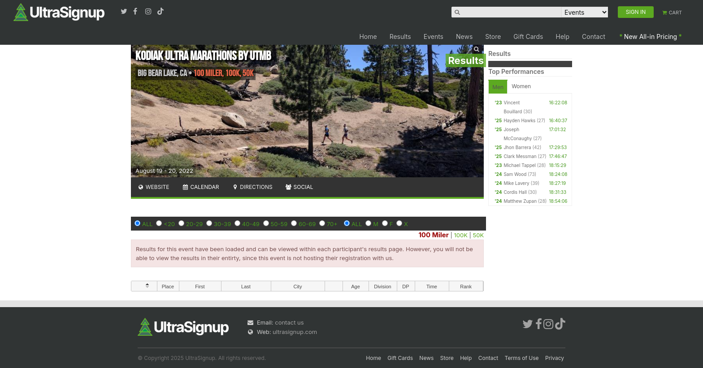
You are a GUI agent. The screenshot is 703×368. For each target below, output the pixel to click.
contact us (289, 322)
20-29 (194, 223)
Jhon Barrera (517, 147)
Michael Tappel (519, 165)
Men (497, 87)
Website (153, 187)
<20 (169, 223)
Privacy (554, 358)
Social (299, 187)
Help (563, 36)
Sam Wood (514, 174)
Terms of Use (522, 358)
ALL (147, 223)
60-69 (307, 223)
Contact (593, 36)
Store (493, 36)
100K (460, 235)
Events (433, 36)
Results (400, 36)
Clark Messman (519, 156)
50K (478, 235)
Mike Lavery (516, 183)
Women (521, 86)
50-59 (279, 223)
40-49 (251, 223)
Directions (251, 187)
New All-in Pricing (650, 36)
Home (368, 36)
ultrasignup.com (295, 331)
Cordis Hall (514, 192)
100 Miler (433, 235)
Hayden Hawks (519, 120)
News (464, 36)
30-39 (222, 223)
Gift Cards (528, 36)
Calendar (200, 187)
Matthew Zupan (520, 201)
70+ (332, 223)
